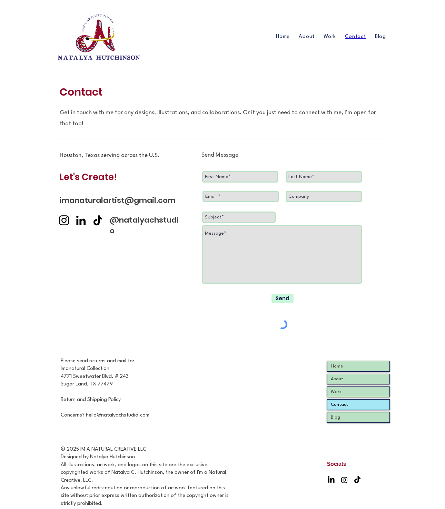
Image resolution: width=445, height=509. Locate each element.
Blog (335, 417)
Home (337, 366)
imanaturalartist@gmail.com (117, 200)
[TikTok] (98, 220)
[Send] (282, 298)
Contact (339, 404)
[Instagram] (64, 220)
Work (336, 392)
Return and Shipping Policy (91, 399)
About (337, 379)
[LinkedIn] (81, 220)
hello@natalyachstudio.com (117, 415)
